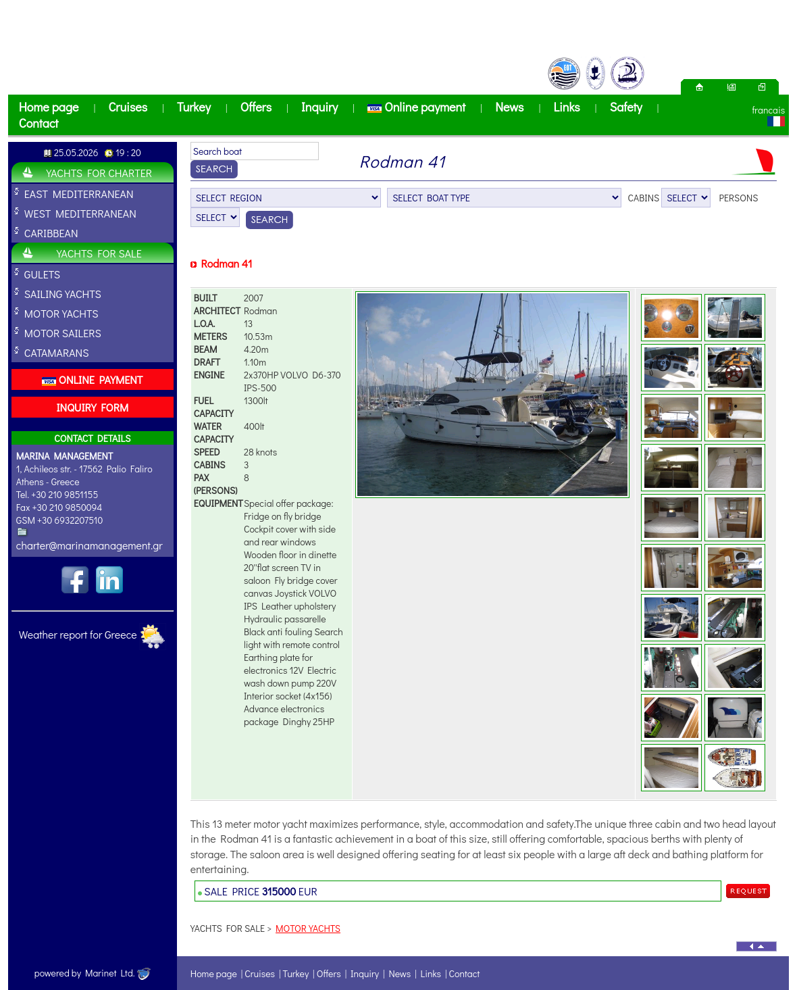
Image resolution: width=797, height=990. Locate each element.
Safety (626, 107)
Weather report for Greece (78, 634)
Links (566, 107)
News (509, 107)
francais (768, 109)
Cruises (127, 107)
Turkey (194, 107)
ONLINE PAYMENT (92, 379)
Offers (256, 107)
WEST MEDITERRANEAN (80, 213)
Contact (39, 123)
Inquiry (319, 107)
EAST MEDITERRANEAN (79, 194)
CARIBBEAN (51, 233)
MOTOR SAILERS (62, 333)
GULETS (42, 274)
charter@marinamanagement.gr (89, 545)
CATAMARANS (56, 352)
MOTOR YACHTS (61, 313)
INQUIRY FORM (92, 407)
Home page (49, 107)
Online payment (416, 107)
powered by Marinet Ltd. (92, 972)
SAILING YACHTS (62, 294)
